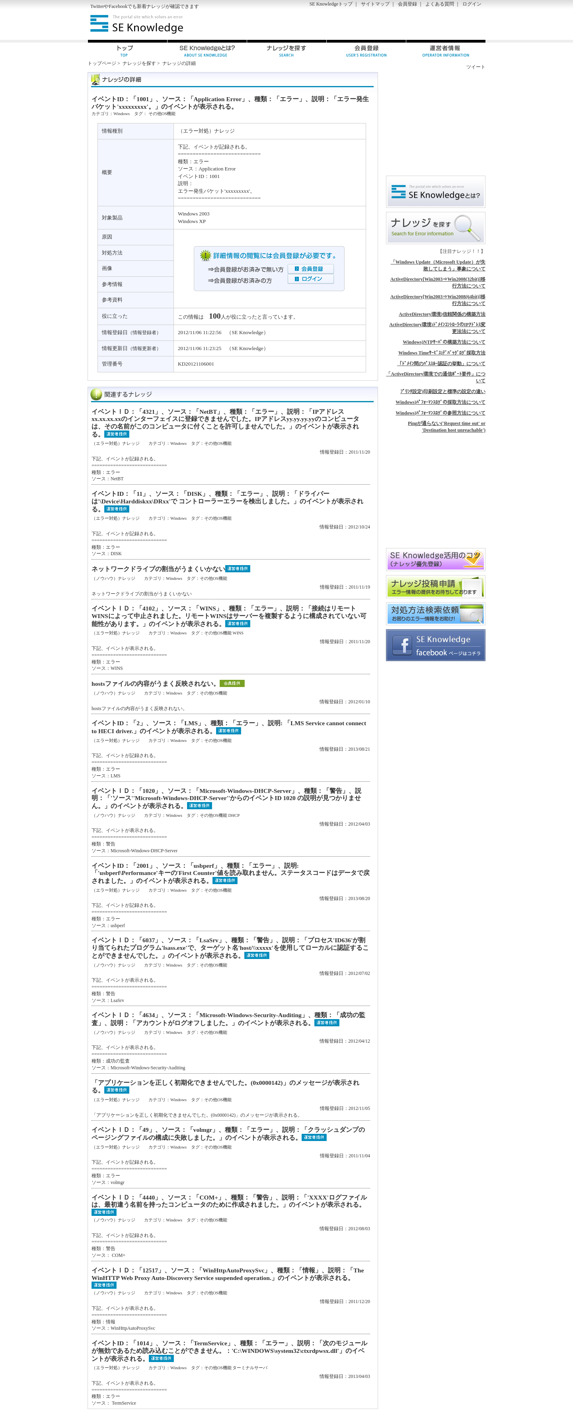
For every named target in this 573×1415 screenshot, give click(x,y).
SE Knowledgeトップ (331, 4)
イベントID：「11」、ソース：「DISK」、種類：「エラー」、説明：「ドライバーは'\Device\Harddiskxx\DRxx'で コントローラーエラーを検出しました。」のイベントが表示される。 (227, 501)
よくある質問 (439, 4)
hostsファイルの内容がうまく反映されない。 (156, 683)
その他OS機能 (162, 113)
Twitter (97, 6)
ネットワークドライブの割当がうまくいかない (158, 569)
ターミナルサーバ (249, 1367)
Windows (121, 113)
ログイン (471, 4)
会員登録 (407, 4)
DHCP (234, 815)
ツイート (475, 67)
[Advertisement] (392, 24)
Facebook (118, 6)
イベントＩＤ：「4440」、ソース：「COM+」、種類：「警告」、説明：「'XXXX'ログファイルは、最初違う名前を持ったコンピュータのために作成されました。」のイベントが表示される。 (229, 1201)
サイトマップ (375, 4)
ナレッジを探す (139, 63)
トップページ (102, 63)
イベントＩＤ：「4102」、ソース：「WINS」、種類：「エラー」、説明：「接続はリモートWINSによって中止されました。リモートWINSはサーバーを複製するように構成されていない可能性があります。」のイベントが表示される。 (229, 616)
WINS (238, 632)
